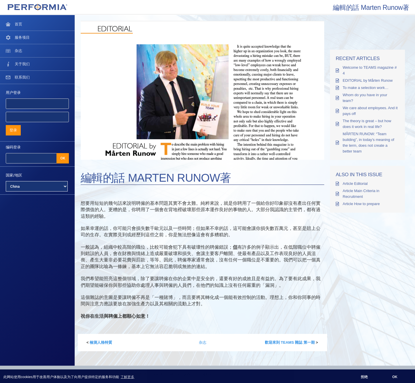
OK (62, 158)
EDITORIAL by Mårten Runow (368, 80)
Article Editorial (355, 183)
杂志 (202, 342)
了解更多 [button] (127, 377)
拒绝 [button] (364, 377)
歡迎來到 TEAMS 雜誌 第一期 (290, 342)
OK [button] (394, 377)
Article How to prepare (361, 204)
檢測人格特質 (101, 342)
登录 (13, 130)
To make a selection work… (365, 87)
